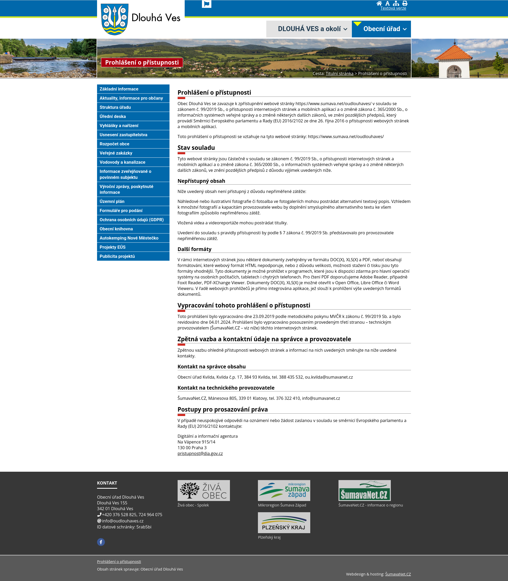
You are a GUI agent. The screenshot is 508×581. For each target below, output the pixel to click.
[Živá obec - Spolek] (204, 500)
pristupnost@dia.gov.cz (200, 453)
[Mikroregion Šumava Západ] (284, 500)
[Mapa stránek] (396, 3)
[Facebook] (101, 542)
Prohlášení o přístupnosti (119, 561)
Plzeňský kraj (269, 537)
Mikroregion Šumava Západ (282, 505)
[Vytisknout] (404, 3)
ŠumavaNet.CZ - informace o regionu (370, 505)
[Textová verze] (393, 8)
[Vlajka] (206, 4)
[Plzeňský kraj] (284, 532)
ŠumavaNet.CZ (398, 574)
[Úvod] (379, 3)
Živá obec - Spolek (193, 505)
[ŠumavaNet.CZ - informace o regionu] (364, 500)
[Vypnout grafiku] (387, 3)
